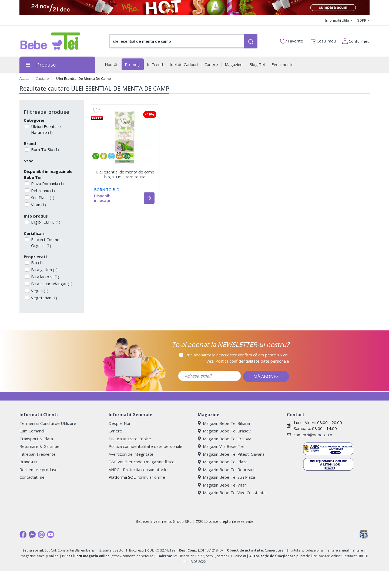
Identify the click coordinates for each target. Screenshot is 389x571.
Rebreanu (42, 190)
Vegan (39, 290)
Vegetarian (43, 297)
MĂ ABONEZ (266, 376)
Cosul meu (323, 40)
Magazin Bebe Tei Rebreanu (227, 469)
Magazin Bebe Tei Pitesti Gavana (231, 454)
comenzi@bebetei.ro (313, 434)
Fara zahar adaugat (51, 283)
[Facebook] (22, 534)
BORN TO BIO (106, 189)
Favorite (291, 41)
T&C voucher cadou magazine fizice (142, 461)
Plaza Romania (47, 183)
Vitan (38, 204)
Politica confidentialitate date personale (145, 446)
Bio (36, 262)
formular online (151, 477)
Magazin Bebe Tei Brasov (224, 431)
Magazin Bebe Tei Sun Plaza (226, 477)
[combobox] (176, 41)
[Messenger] (32, 534)
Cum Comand (31, 431)
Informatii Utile (337, 20)
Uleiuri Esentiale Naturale (45, 129)
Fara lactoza (44, 276)
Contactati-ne (32, 477)
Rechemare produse (38, 469)
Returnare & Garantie (39, 446)
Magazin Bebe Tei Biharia (224, 423)
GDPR (362, 20)
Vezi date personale (247, 361)
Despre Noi (119, 423)
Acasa (24, 78)
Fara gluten (44, 269)
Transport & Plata (36, 438)
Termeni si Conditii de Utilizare (47, 423)
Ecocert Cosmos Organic (46, 242)
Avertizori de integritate (131, 454)
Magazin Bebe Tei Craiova (224, 438)
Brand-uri (28, 461)
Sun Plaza (42, 197)
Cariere (115, 431)
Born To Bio (44, 149)
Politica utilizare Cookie (130, 438)
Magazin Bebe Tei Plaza (222, 461)
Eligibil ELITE (45, 222)
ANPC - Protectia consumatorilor (139, 469)
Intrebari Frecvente (37, 454)
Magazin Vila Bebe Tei (221, 446)
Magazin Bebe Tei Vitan (222, 485)
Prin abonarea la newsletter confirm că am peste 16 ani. (237, 354)
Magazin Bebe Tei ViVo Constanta (232, 492)
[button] (149, 198)
